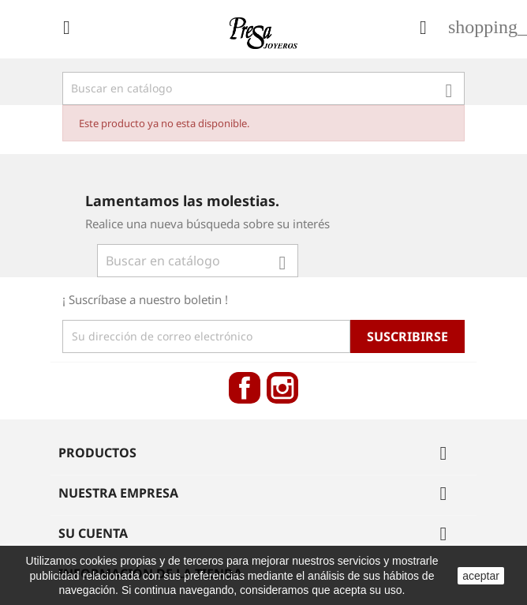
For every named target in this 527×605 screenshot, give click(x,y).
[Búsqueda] (263, 88)
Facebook (244, 388)
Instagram (282, 388)
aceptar (480, 575)
